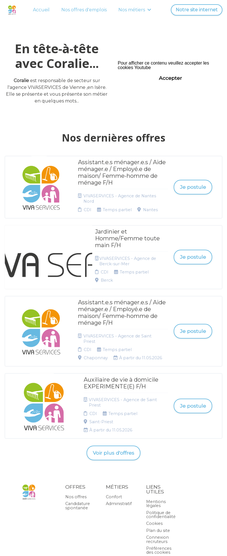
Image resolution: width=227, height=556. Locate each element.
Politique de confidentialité (161, 456)
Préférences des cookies (158, 491)
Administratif (119, 445)
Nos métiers (134, 9)
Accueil (41, 9)
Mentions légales (156, 445)
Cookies (154, 464)
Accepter (170, 78)
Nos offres (76, 438)
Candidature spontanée (77, 447)
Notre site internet (197, 9)
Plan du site (158, 471)
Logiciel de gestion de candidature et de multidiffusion (113, 546)
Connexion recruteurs (157, 480)
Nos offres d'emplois (84, 9)
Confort (114, 438)
